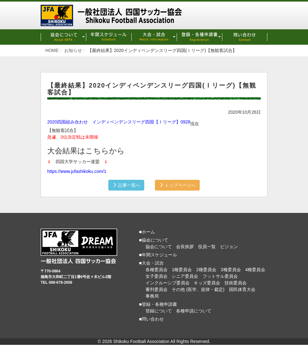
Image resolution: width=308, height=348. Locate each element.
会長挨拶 (185, 246)
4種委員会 (255, 269)
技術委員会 (236, 282)
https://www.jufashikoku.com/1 (76, 171)
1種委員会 (182, 269)
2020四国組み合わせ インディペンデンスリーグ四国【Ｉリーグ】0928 (118, 121)
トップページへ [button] (177, 185)
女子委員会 (156, 276)
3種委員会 (231, 269)
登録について (158, 310)
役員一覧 (207, 246)
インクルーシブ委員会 (167, 282)
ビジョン (229, 246)
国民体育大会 (242, 289)
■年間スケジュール (158, 254)
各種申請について (193, 310)
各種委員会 (156, 269)
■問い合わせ (151, 319)
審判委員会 (156, 289)
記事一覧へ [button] (126, 185)
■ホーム (147, 231)
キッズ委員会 (207, 282)
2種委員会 (206, 269)
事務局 (152, 296)
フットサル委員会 (220, 276)
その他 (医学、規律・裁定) (198, 289)
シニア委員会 (185, 276)
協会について (158, 246)
